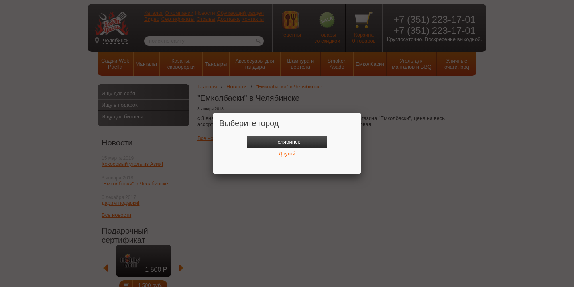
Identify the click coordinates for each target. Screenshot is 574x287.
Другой (287, 154)
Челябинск (287, 142)
